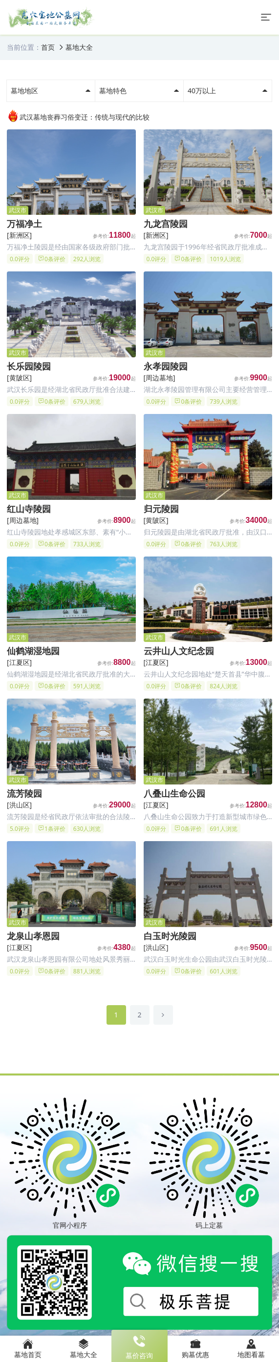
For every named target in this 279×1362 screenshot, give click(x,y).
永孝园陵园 (166, 366)
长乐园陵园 (29, 366)
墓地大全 (79, 47)
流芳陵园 (24, 793)
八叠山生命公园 (174, 793)
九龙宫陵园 (166, 223)
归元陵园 (161, 509)
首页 (48, 47)
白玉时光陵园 (170, 936)
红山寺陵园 (29, 509)
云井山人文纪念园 (179, 651)
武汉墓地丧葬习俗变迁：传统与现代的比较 (78, 115)
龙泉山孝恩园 (33, 936)
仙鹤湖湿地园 (33, 651)
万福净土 (24, 223)
